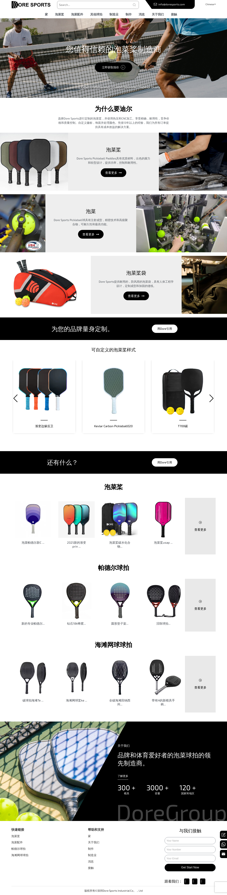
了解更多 (123, 775)
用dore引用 (164, 328)
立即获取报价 (110, 67)
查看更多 (111, 172)
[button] (15, 398)
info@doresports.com (171, 4)
